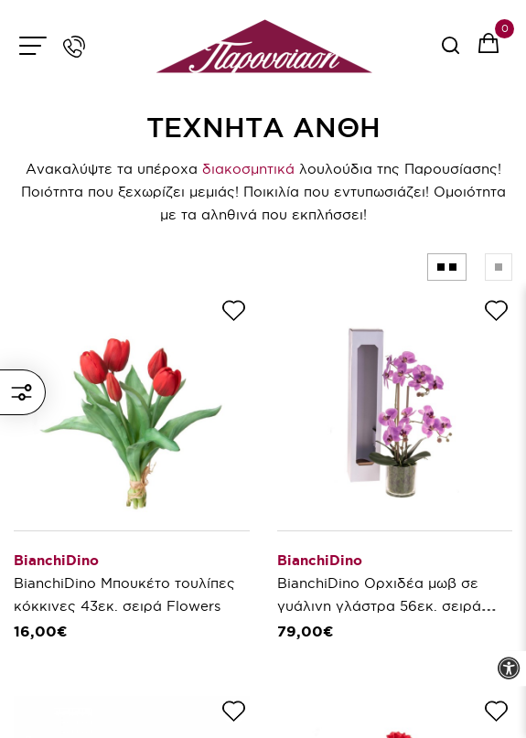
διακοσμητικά (248, 168)
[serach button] (450, 52)
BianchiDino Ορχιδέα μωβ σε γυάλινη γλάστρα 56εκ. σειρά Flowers (379, 605)
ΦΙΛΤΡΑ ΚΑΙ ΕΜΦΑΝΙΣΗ (21, 392)
